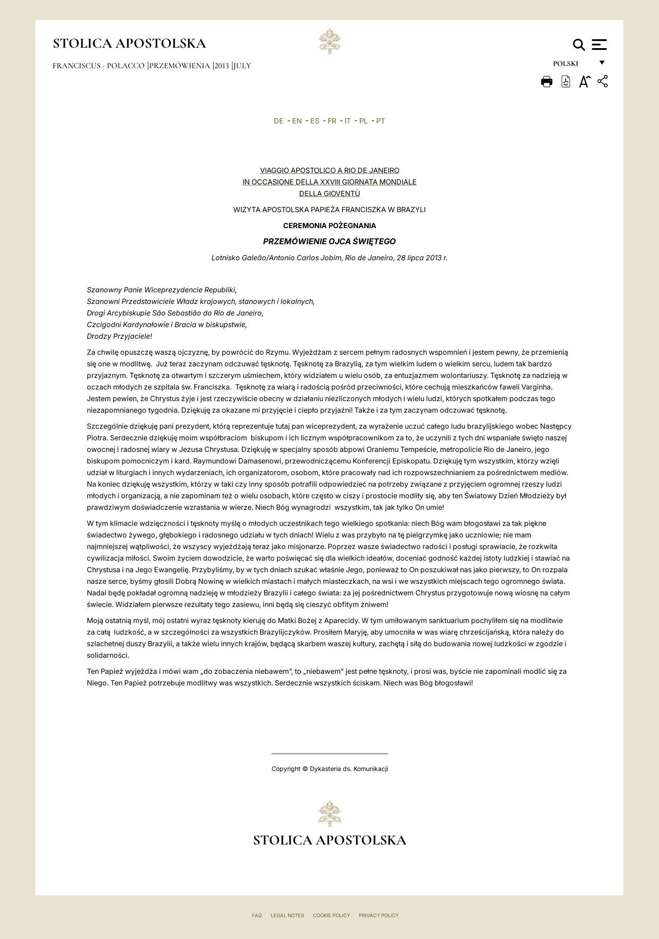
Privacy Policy (379, 915)
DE (279, 120)
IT (348, 120)
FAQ (257, 915)
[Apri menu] (598, 44)
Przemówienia (180, 65)
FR (332, 120)
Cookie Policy (331, 915)
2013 (223, 65)
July (242, 65)
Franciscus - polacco (99, 65)
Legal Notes (287, 915)
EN (297, 120)
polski (573, 66)
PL (363, 120)
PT (380, 120)
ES (314, 120)
